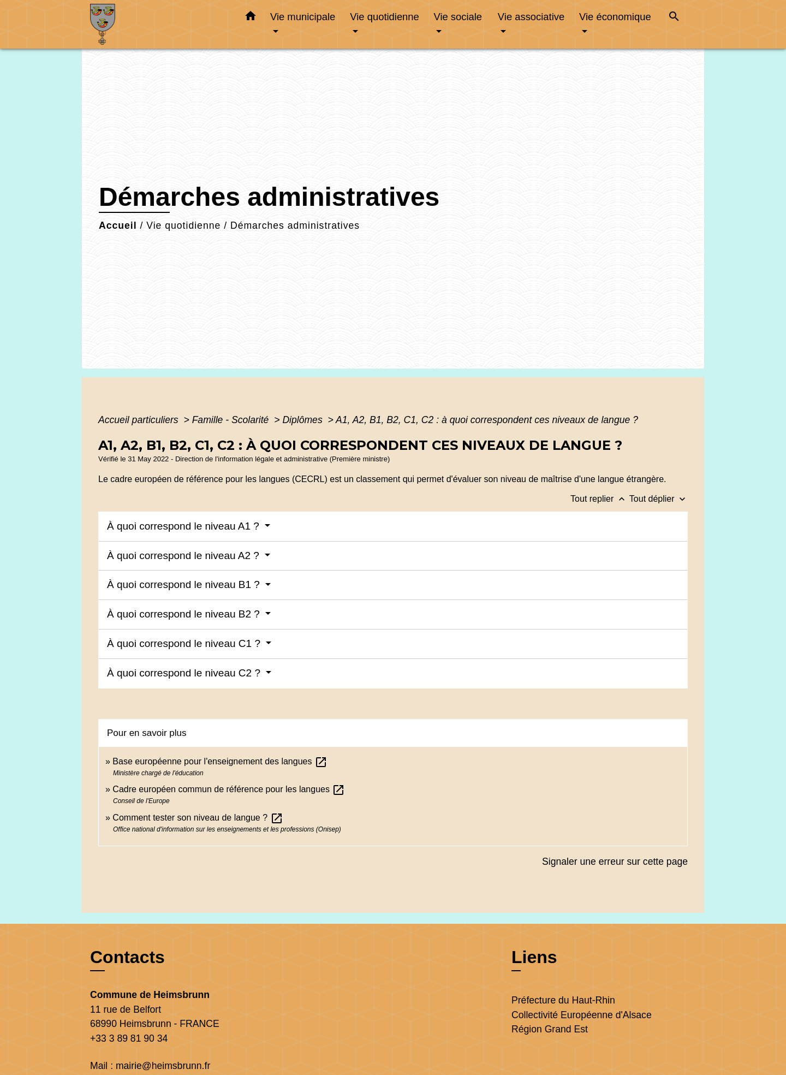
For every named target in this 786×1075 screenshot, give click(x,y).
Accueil (118, 225)
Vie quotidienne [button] (384, 16)
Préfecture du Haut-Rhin (563, 1000)
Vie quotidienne (183, 225)
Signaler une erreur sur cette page (615, 861)
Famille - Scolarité (232, 419)
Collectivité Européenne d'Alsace (581, 1014)
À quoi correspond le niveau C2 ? (185, 673)
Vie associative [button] (531, 16)
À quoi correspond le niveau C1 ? (185, 643)
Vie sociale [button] (457, 16)
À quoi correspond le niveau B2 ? (185, 614)
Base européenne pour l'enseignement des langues (219, 761)
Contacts (127, 957)
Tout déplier (658, 498)
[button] (250, 18)
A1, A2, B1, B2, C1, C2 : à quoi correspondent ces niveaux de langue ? (487, 419)
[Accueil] (158, 24)
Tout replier (599, 498)
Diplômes (303, 419)
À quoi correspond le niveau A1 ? (184, 526)
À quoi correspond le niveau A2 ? (184, 555)
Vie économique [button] (615, 16)
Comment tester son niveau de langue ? (197, 817)
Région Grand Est (549, 1029)
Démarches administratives (295, 225)
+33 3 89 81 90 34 (129, 1038)
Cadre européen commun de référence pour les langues (228, 789)
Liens (534, 957)
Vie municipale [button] (302, 16)
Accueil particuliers (139, 419)
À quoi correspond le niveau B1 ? (185, 584)
